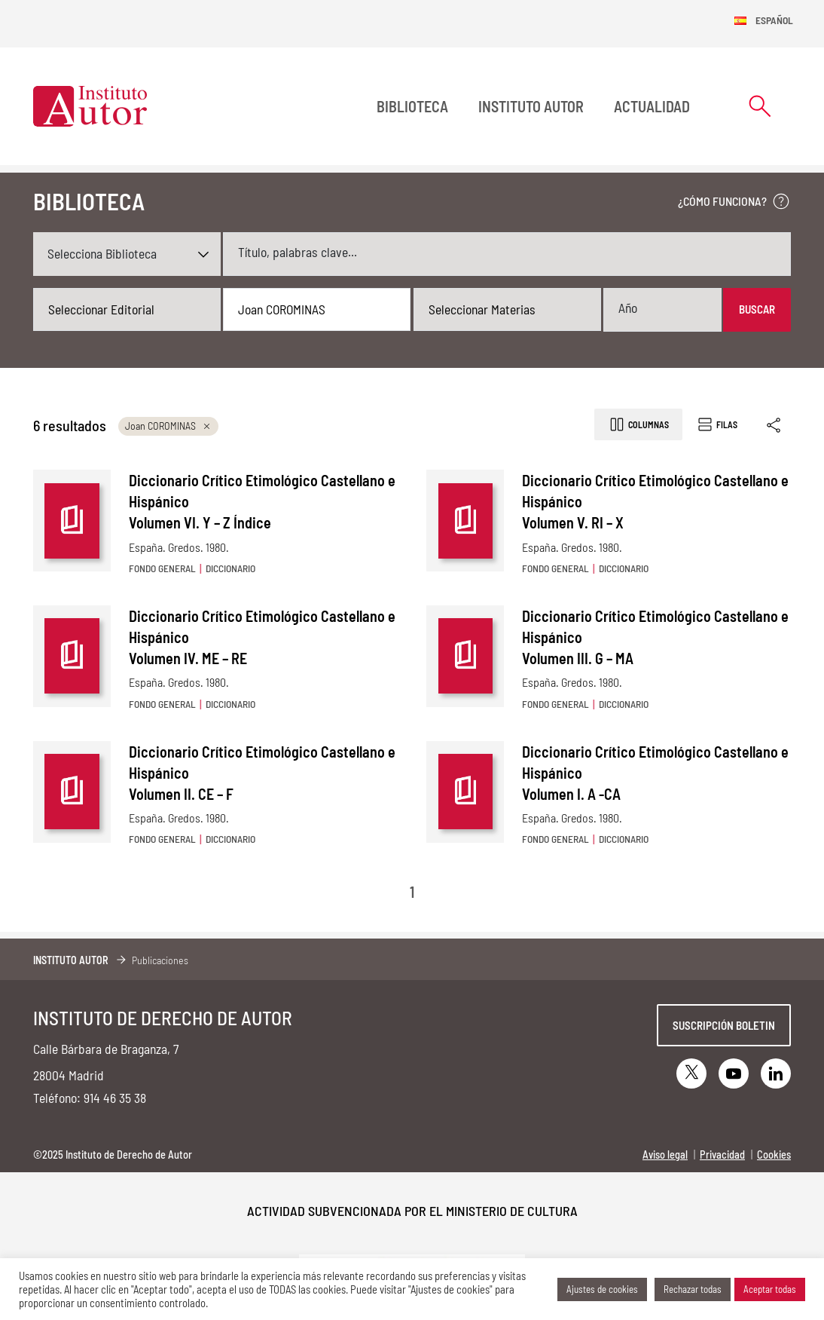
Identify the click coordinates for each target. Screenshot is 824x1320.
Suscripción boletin (724, 1025)
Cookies (774, 1154)
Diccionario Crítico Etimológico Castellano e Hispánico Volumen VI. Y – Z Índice (262, 501)
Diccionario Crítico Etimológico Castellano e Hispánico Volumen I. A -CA (655, 773)
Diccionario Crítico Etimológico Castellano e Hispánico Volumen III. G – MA (655, 637)
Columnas (638, 424)
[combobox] (127, 310)
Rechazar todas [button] (693, 1289)
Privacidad (722, 1154)
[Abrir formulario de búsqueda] (760, 105)
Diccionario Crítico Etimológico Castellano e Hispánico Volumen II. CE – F (262, 773)
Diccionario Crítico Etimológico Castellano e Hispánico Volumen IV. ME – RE (262, 637)
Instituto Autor (531, 106)
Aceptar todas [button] (769, 1289)
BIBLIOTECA (412, 106)
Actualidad (652, 106)
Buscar (757, 309)
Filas (716, 424)
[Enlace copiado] (774, 425)
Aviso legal (665, 1154)
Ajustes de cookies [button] (602, 1289)
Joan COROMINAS (168, 425)
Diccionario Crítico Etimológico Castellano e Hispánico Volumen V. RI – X (655, 501)
